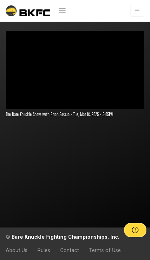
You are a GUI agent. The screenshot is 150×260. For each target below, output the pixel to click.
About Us (16, 250)
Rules (44, 250)
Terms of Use (105, 250)
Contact (69, 250)
